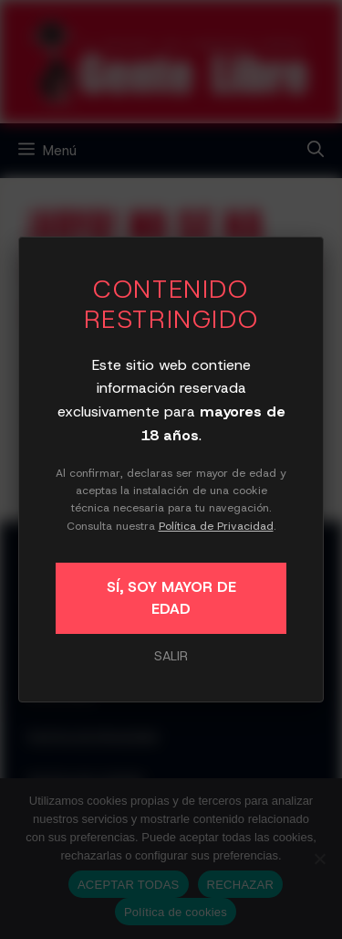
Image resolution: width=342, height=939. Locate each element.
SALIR (171, 656)
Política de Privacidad (216, 526)
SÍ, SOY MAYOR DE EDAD (171, 597)
